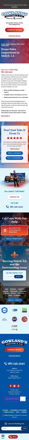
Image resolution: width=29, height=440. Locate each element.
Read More (14, 7)
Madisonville (14, 291)
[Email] (14, 428)
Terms (24, 400)
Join (24, 428)
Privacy (22, 400)
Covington (21, 289)
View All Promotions (13, 239)
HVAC (8, 44)
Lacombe (5, 291)
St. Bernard (17, 295)
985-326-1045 (11, 437)
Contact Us (14, 197)
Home (3, 44)
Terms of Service (15, 399)
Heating (13, 44)
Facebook (10, 386)
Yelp (18, 386)
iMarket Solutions (9, 415)
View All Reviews (14, 153)
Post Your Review (13, 158)
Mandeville (23, 291)
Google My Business (14, 386)
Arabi (6, 289)
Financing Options (14, 36)
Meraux (7, 293)
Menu (3, 438)
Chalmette (13, 289)
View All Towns (13, 300)
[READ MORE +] (5, 116)
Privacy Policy (10, 399)
